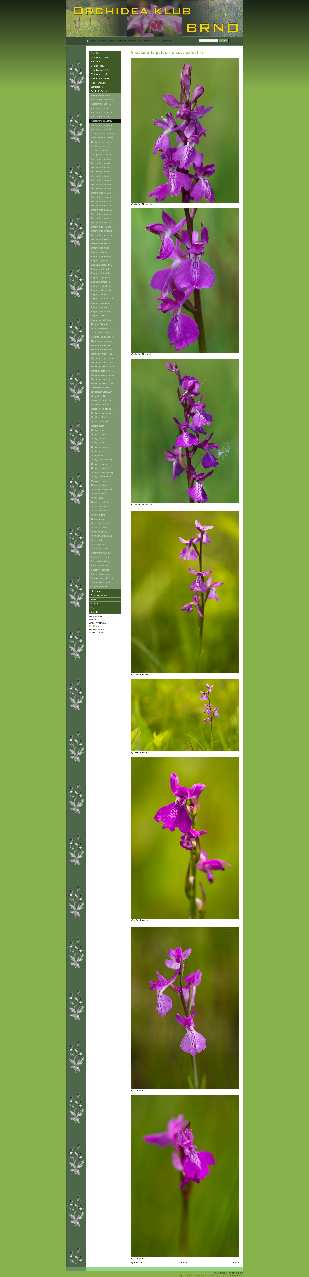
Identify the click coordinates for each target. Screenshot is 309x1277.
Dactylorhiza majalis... (101, 218)
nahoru (184, 1262)
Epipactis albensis (100, 252)
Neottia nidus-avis (99, 421)
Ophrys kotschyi (99, 451)
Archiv (94, 608)
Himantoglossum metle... (103, 379)
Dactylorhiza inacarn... (102, 180)
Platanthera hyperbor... (102, 553)
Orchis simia (97, 540)
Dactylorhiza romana (101, 227)
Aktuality (95, 53)
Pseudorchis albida (100, 561)
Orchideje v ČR (98, 87)
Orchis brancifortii (99, 493)
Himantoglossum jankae (102, 375)
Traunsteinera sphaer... (102, 582)
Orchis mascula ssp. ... (102, 502)
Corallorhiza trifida (100, 150)
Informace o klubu (99, 57)
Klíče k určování (98, 83)
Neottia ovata (97, 426)
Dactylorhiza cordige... (102, 159)
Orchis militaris (98, 515)
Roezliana (95, 61)
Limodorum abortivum (101, 392)
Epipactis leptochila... (101, 277)
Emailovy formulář (97, 623)
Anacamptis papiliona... (102, 125)
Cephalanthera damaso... (103, 133)
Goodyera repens (99, 328)
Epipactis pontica (99, 307)
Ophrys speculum (99, 464)
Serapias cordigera (100, 565)
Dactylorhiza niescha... (102, 222)
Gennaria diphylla (99, 324)
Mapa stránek (95, 616)
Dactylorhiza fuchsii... (101, 163)
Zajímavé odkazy (99, 595)
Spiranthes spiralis (100, 570)
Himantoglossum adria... (103, 358)
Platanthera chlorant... (102, 557)
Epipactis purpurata (100, 311)
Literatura (95, 591)
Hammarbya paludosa (102, 349)
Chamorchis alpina (100, 388)
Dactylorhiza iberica (100, 176)
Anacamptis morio (100, 108)
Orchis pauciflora (99, 527)
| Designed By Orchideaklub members (223, 1276)
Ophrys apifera (98, 430)
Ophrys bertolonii (99, 434)
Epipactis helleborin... (101, 265)
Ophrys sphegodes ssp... (103, 472)
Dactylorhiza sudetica (101, 235)
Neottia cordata (98, 417)
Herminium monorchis (101, 354)
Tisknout (93, 619)
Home (93, 40)
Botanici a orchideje (100, 78)
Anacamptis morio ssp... (102, 112)
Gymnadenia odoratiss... (103, 341)
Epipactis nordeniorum (102, 298)
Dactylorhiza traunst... (101, 239)
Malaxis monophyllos (101, 400)
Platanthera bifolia (100, 548)
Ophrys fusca (97, 442)
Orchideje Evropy (106, 40)
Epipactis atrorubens (101, 256)
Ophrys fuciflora (98, 438)
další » (236, 1262)
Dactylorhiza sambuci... (102, 231)
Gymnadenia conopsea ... (103, 332)
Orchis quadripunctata (102, 536)
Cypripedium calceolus (102, 154)
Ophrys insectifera (100, 447)
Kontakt (94, 612)
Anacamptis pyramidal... (102, 129)
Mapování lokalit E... (101, 587)
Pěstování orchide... (100, 74)
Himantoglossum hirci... (102, 371)
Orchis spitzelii (98, 544)
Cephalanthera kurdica (102, 138)
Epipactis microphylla (101, 290)
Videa (93, 599)
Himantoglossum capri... (102, 362)
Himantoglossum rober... (103, 383)
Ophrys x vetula (98, 481)
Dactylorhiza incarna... (102, 184)
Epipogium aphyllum (101, 320)
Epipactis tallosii (99, 315)
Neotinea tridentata (100, 404)
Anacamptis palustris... (102, 116)
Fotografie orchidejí (126, 40)
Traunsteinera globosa (102, 578)
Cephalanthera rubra (101, 146)
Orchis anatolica (99, 485)
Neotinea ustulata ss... (102, 409)
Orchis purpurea (99, 532)
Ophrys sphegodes (100, 468)
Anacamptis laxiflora (101, 104)
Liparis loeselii (98, 396)
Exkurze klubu (97, 66)
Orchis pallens (98, 519)
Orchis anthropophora (101, 489)
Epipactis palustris (100, 303)
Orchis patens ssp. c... (102, 523)
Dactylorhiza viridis (100, 248)
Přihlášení (94, 626)
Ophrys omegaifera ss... (102, 459)
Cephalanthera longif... (102, 142)
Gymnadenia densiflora (102, 337)
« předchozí (136, 1262)
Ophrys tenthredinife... (102, 476)
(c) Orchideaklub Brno (191, 1276)
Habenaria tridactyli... (101, 345)
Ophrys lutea (97, 455)
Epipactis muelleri (99, 294)
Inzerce (94, 603)
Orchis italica (97, 498)
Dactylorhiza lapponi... (102, 197)
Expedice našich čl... (100, 70)
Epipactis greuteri (99, 260)
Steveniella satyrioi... (101, 574)
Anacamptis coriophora (102, 100)
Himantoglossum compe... (103, 366)
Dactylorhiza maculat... (102, 201)
